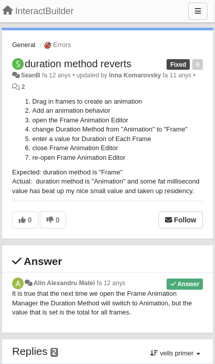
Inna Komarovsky (135, 75)
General (23, 45)
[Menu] (197, 11)
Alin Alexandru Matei (64, 283)
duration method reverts (78, 63)
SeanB (30, 75)
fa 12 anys (111, 283)
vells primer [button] (175, 353)
